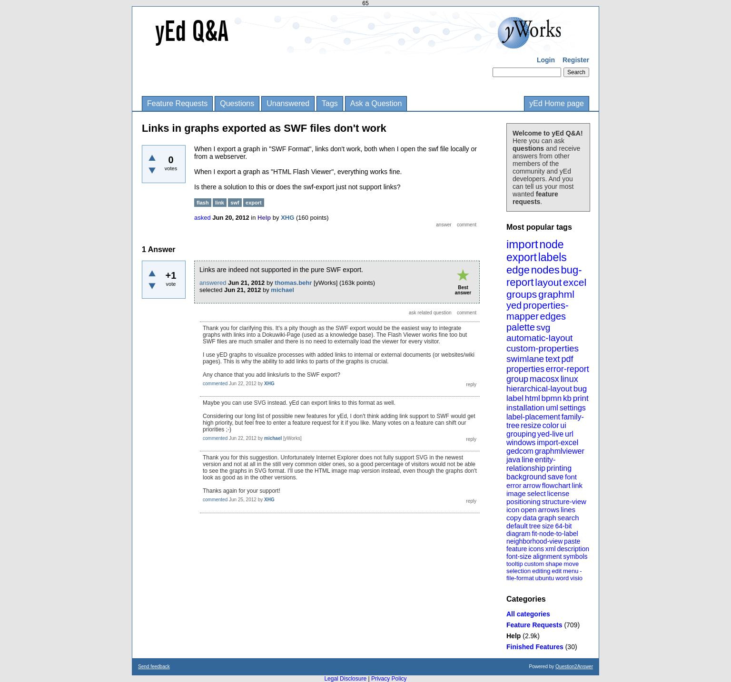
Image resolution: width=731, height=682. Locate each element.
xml (550, 549)
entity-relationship (530, 464)
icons (536, 549)
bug (580, 388)
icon (513, 510)
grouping (521, 434)
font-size (519, 556)
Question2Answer (574, 666)
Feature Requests (177, 103)
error (514, 485)
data (529, 518)
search (568, 518)
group (517, 379)
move (571, 563)
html (532, 398)
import (522, 244)
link (577, 485)
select (536, 493)
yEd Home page (556, 103)
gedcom (519, 451)
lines (568, 510)
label (515, 398)
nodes (545, 270)
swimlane (525, 359)
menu (571, 571)
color (551, 425)
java (513, 460)
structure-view (564, 501)
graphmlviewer (559, 451)
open (528, 510)
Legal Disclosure (345, 678)
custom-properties (542, 348)
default (517, 526)
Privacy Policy (389, 678)
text (552, 359)
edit (557, 571)
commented (215, 383)
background (526, 477)
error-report (567, 369)
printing (559, 468)
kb (567, 398)
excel (574, 282)
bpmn (552, 398)
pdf (567, 359)
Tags (330, 103)
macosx (544, 379)
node (551, 244)
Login (546, 60)
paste (572, 541)
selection (518, 571)
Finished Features (534, 647)
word (562, 578)
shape (553, 563)
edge (518, 270)
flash (203, 202)
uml (552, 408)
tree (535, 526)
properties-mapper (537, 311)
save (555, 477)
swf (234, 202)
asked (202, 217)
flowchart (556, 485)
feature (516, 549)
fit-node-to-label (555, 533)
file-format (520, 578)
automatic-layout (539, 338)
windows (520, 442)
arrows (548, 510)
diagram (518, 533)
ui (563, 425)
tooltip (514, 563)
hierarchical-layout (539, 388)
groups (521, 294)
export (521, 257)
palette (520, 327)
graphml (556, 294)
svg (543, 327)
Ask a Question (376, 103)
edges (553, 316)
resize (531, 425)
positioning (523, 501)
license (558, 493)
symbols (575, 556)
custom (534, 563)
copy (514, 518)
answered (212, 282)
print (581, 398)
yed (514, 305)
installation (525, 407)
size (548, 526)
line (527, 460)
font (571, 477)
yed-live (550, 434)
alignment (547, 556)
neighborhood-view (534, 541)
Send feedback (154, 666)
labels (552, 257)
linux (569, 379)
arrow (532, 485)
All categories (528, 614)
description (573, 549)
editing (541, 571)
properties (525, 369)
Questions (237, 103)
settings (573, 408)
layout (548, 282)
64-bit (563, 526)
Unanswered (288, 103)
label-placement (533, 417)
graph (547, 518)
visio (576, 578)
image (516, 493)
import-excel (557, 442)
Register (576, 60)
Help (513, 636)
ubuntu (544, 578)
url (569, 434)
